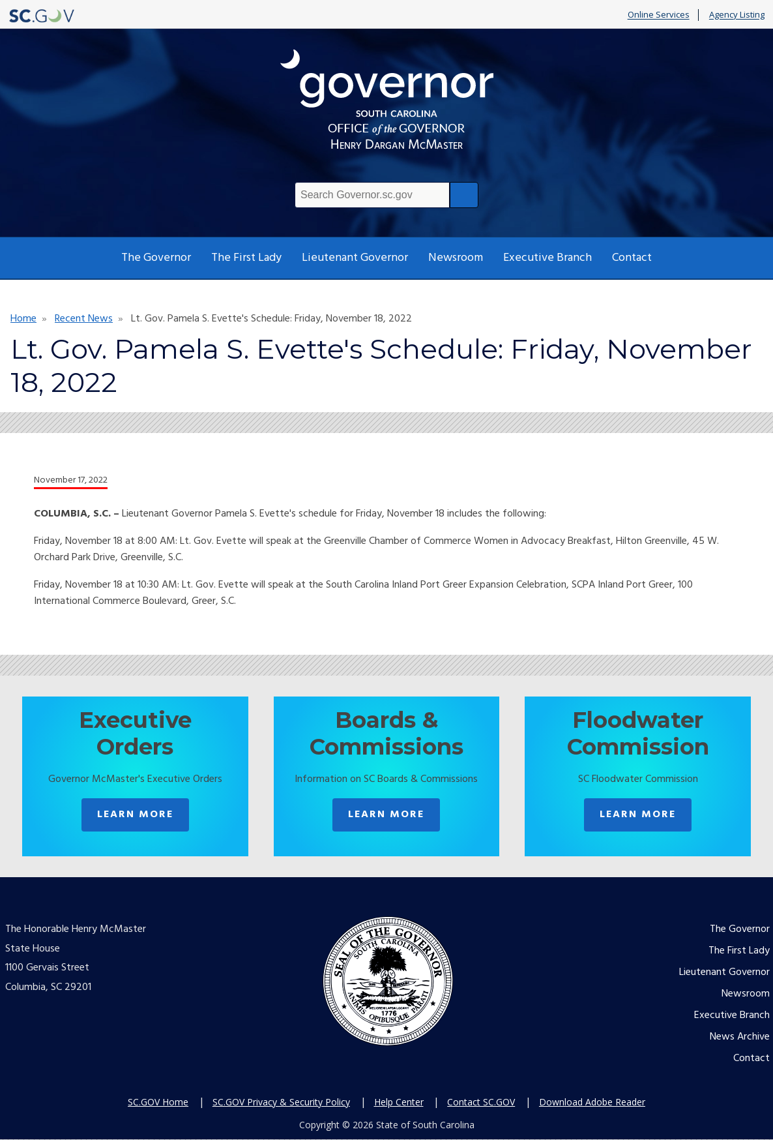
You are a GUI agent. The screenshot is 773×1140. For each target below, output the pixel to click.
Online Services (659, 15)
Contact (632, 257)
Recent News (84, 318)
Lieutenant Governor (355, 257)
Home (23, 318)
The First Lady (246, 257)
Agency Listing (737, 15)
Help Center (399, 1102)
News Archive (740, 1038)
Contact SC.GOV (481, 1102)
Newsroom (455, 257)
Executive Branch (547, 257)
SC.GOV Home (158, 1102)
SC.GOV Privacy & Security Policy (281, 1102)
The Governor (156, 257)
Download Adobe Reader (592, 1102)
